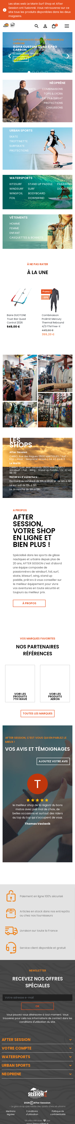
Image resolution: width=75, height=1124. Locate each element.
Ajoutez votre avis (53, 761)
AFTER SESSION (16, 1039)
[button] (29, 72)
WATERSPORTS (16, 1057)
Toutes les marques (37, 713)
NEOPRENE (11, 1074)
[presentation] (7, 53)
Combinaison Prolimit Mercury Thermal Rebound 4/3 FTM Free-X (53, 320)
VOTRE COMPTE (16, 1048)
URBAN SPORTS (16, 1065)
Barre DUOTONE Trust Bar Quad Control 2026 (16, 318)
